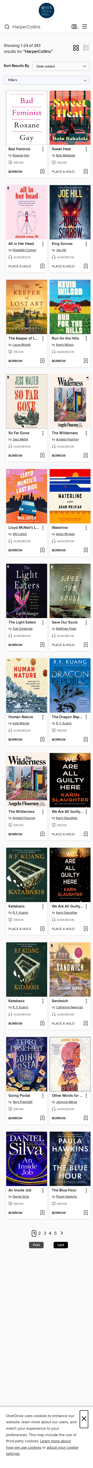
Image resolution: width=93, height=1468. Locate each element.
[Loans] (74, 28)
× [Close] (84, 1419)
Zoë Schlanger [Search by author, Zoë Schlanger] (23, 629)
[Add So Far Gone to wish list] (42, 456)
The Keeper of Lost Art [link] (24, 338)
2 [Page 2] (39, 1233)
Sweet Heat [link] (61, 149)
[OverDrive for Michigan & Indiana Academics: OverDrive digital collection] (46, 10)
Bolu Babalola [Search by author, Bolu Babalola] (65, 155)
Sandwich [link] (60, 1001)
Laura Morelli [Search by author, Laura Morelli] (22, 345)
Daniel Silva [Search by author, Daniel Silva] (21, 1197)
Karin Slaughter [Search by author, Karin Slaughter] (66, 818)
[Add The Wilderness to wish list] (86, 456)
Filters (12, 80)
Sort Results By (16, 66)
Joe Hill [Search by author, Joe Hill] (61, 250)
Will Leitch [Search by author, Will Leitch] (20, 534)
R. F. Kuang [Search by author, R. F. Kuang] (63, 723)
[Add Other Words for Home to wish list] (86, 1118)
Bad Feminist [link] (19, 149)
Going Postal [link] (19, 1096)
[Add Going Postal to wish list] (42, 1118)
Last (61, 1245)
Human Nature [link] (20, 717)
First (36, 1245)
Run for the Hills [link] (65, 338)
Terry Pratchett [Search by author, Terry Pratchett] (22, 1102)
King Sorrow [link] (62, 244)
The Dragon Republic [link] (68, 717)
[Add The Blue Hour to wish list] (86, 1213)
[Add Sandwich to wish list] (86, 1024)
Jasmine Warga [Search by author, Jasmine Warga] (66, 1102)
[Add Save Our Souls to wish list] (86, 645)
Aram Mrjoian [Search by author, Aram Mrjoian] (65, 534)
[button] (76, 49)
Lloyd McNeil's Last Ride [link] (24, 528)
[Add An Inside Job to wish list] (42, 1213)
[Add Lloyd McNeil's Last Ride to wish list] (42, 550)
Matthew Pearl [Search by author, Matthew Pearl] (66, 629)
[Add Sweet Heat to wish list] (86, 172)
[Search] (7, 27)
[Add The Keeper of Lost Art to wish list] (42, 361)
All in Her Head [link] (21, 244)
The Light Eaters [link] (22, 622)
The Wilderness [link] (65, 433)
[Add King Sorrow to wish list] (86, 266)
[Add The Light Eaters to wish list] (42, 645)
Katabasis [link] (16, 906)
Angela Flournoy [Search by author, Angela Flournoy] (67, 439)
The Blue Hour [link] (64, 1190)
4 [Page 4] (50, 1233)
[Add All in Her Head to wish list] (42, 266)
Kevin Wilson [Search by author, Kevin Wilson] (65, 345)
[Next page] (62, 1233)
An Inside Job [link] (19, 1190)
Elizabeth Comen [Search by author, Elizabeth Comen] (24, 250)
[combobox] (36, 27)
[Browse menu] (84, 26)
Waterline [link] (60, 528)
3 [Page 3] (45, 1233)
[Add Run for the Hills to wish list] (86, 361)
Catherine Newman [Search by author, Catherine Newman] (69, 1007)
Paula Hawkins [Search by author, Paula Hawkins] (66, 1197)
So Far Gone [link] (18, 433)
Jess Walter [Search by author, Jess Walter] (20, 439)
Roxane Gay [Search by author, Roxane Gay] (21, 155)
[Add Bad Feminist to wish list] (42, 172)
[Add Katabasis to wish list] (42, 929)
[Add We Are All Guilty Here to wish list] (86, 834)
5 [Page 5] (55, 1233)
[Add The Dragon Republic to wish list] (86, 740)
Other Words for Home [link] (68, 1096)
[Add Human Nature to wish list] (42, 740)
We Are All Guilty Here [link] (68, 812)
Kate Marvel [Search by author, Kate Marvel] (21, 723)
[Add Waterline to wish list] (86, 550)
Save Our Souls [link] (65, 622)
